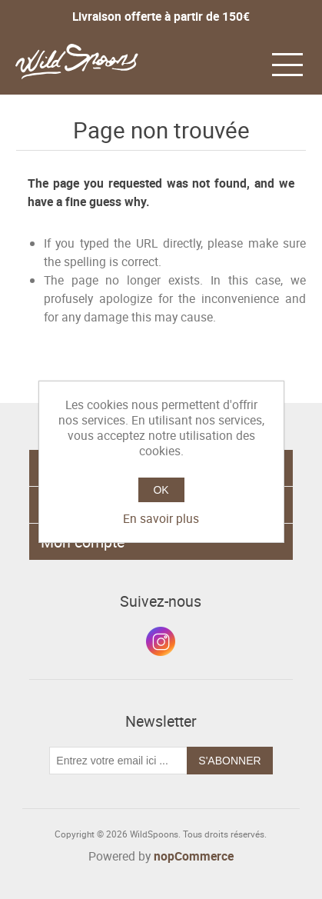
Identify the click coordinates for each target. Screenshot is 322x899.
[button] (287, 63)
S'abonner (229, 760)
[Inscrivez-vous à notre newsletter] (118, 760)
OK (160, 490)
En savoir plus (161, 518)
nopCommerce (194, 855)
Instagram (160, 641)
